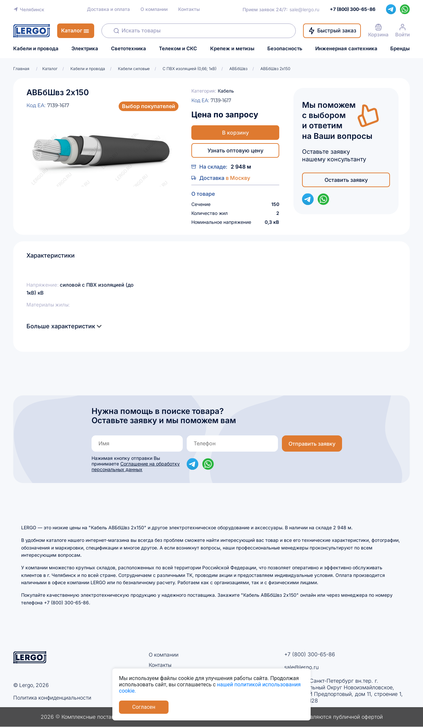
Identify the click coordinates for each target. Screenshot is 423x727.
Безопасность (284, 49)
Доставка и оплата (108, 9)
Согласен (143, 707)
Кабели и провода (35, 49)
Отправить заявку (311, 443)
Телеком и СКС (178, 49)
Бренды (400, 49)
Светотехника (128, 49)
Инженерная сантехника (346, 49)
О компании (154, 9)
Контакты (189, 9)
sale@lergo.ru (304, 9)
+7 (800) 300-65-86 (309, 654)
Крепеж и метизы (232, 49)
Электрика (84, 49)
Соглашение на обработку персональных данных (136, 466)
